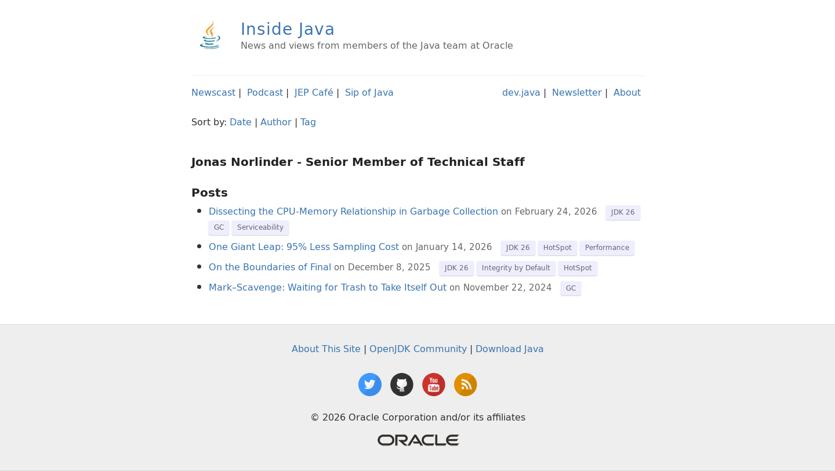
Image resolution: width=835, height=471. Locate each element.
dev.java (521, 92)
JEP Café (314, 92)
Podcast (265, 92)
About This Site (326, 348)
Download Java (509, 348)
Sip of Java (369, 92)
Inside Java (288, 29)
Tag (308, 122)
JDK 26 (623, 212)
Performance (607, 247)
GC (219, 227)
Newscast (213, 92)
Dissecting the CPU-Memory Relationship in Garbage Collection (353, 211)
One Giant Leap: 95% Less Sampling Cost (304, 246)
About (627, 92)
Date (241, 122)
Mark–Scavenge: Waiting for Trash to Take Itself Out (327, 287)
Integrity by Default (516, 268)
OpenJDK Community (418, 348)
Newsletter (577, 92)
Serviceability (260, 227)
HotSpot (557, 247)
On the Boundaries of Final (270, 267)
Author (276, 122)
